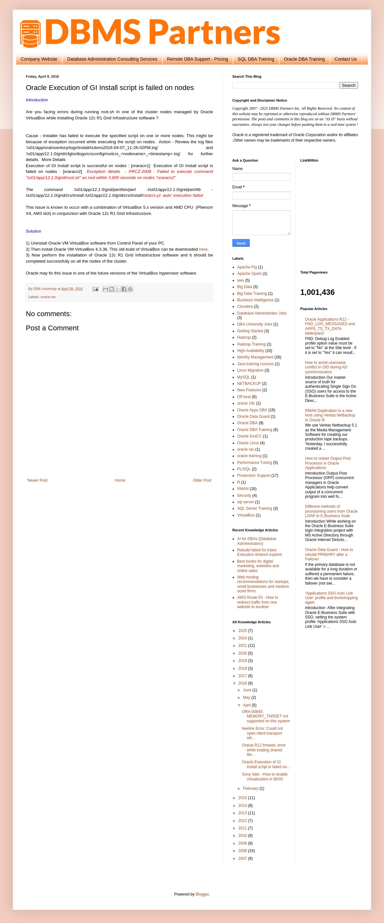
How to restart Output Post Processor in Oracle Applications (328, 463)
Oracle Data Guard (253, 416)
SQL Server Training (254, 508)
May (247, 697)
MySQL (243, 377)
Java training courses (255, 364)
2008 (243, 850)
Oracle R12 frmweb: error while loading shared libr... (264, 750)
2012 (243, 820)
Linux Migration (250, 370)
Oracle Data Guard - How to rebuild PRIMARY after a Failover (329, 554)
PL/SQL (244, 469)
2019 (243, 660)
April (247, 705)
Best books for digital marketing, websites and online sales (258, 566)
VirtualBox (246, 515)
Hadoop (244, 337)
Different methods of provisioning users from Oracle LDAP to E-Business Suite (331, 511)
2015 (243, 798)
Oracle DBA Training (304, 59)
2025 (243, 630)
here (203, 249)
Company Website (39, 59)
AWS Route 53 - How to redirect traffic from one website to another (257, 602)
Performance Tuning (254, 462)
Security (244, 495)
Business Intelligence (255, 300)
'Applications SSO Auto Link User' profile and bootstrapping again (331, 598)
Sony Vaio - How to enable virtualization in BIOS (265, 776)
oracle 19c (246, 403)
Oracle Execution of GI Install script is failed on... (266, 764)
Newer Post (37, 480)
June (247, 690)
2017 (243, 676)
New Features (249, 390)
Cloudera (245, 306)
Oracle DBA (247, 423)
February (251, 788)
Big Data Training (252, 293)
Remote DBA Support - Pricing (197, 59)
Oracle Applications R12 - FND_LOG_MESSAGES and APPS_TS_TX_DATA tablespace (330, 326)
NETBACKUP (249, 383)
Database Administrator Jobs (262, 313)
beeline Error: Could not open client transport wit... (262, 733)
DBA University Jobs (254, 324)
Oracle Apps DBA (252, 410)
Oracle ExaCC (249, 436)
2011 (243, 828)
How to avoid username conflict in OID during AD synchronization (326, 367)
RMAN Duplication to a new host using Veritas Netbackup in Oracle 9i (330, 415)
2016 (243, 683)
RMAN (242, 489)
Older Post (202, 480)
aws (240, 280)
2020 (243, 653)
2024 (243, 638)
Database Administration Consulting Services (112, 59)
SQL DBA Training (256, 59)
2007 (243, 858)
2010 (243, 835)
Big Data (244, 287)
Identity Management (255, 357)
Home (120, 480)
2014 (243, 805)
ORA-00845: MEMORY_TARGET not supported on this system (266, 716)
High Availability (250, 350)
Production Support (253, 475)
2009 (243, 843)
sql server (245, 502)
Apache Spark (249, 273)
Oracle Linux (248, 443)
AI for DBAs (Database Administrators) (256, 541)
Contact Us (346, 59)
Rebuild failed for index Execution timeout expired (259, 552)
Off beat (244, 397)
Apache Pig (247, 267)
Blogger (202, 894)
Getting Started (250, 331)
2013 (243, 813)
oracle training (249, 456)
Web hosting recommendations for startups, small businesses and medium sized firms (263, 584)
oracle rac (48, 297)
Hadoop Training (251, 344)
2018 (243, 668)
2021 (243, 645)
